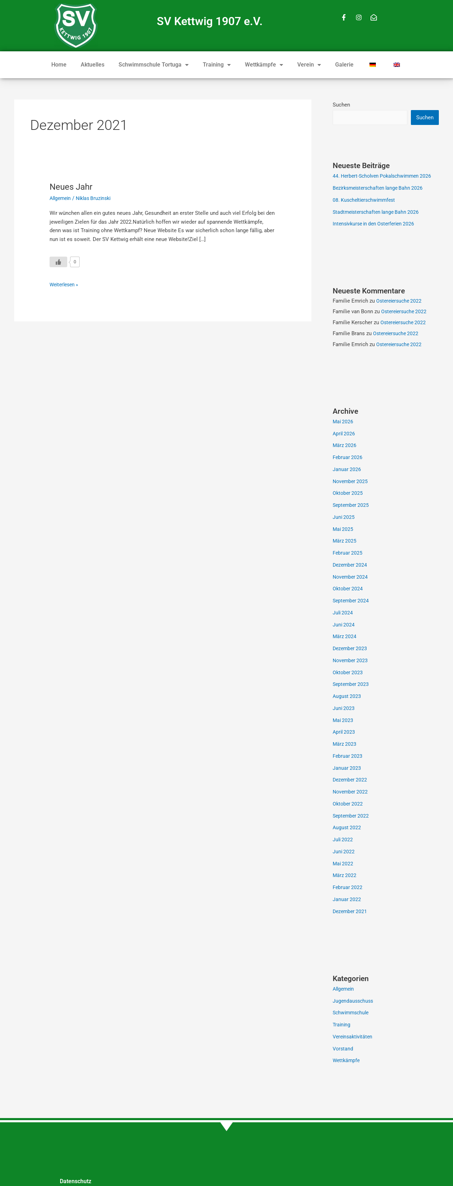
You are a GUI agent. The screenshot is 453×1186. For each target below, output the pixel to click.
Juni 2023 (344, 709)
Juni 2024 (344, 625)
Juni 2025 (344, 518)
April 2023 (344, 732)
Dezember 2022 (351, 780)
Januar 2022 (347, 900)
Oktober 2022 (348, 804)
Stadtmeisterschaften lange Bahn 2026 (378, 213)
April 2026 (344, 434)
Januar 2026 (347, 470)
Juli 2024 (343, 613)
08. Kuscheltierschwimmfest (366, 200)
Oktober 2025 (348, 494)
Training (217, 64)
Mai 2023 (343, 721)
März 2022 (345, 876)
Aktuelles (92, 64)
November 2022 (351, 792)
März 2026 (345, 446)
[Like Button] (58, 262)
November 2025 (351, 482)
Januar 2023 (347, 769)
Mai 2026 (343, 422)
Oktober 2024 (348, 589)
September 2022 (352, 816)
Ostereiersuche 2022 (400, 301)
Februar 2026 (348, 458)
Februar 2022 (348, 888)
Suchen (341, 105)
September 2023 (352, 685)
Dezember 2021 (351, 912)
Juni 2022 (344, 852)
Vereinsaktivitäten (354, 1037)
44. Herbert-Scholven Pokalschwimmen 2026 (385, 176)
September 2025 (352, 506)
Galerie (344, 64)
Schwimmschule (352, 1013)
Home (59, 64)
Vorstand (343, 1049)
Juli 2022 (343, 840)
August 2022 (347, 828)
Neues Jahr (73, 186)
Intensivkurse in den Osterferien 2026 (376, 224)
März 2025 (345, 541)
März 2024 (345, 637)
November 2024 (351, 577)
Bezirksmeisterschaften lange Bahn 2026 (381, 188)
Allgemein (61, 198)
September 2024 (352, 601)
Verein (309, 64)
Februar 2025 (348, 553)
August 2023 (347, 697)
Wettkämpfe (264, 64)
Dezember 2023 (351, 649)
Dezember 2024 (351, 565)
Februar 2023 (348, 757)
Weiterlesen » (65, 284)
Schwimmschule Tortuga (154, 64)
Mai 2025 (343, 530)
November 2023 (351, 661)
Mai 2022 (343, 864)
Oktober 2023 (348, 673)
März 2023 (345, 744)
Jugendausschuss (354, 1001)
